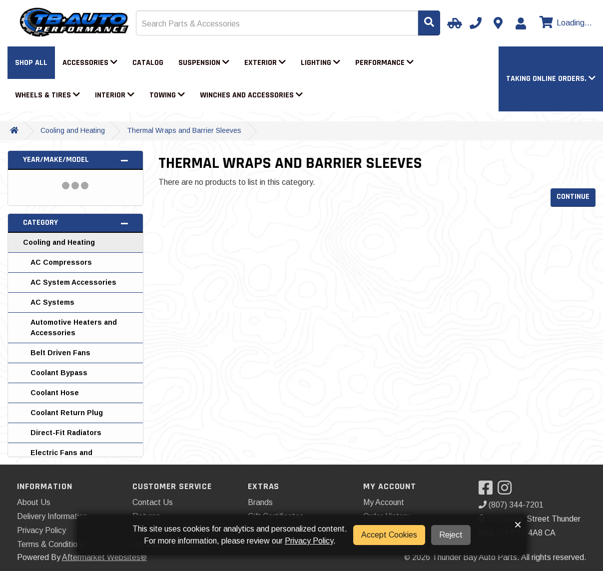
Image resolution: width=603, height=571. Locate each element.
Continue (573, 196)
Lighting (320, 62)
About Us (33, 502)
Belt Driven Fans (60, 353)
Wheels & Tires (47, 95)
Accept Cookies (389, 535)
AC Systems (52, 302)
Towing (167, 95)
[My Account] (521, 23)
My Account (383, 502)
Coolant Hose (54, 393)
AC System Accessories (73, 282)
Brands (260, 502)
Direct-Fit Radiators (65, 433)
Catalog (147, 62)
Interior (114, 95)
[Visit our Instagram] (507, 491)
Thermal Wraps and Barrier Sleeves (184, 130)
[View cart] (564, 23)
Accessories (89, 62)
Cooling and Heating (72, 130)
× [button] (518, 524)
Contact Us (152, 502)
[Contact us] (498, 23)
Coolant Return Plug (66, 413)
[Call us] (476, 23)
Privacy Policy (41, 530)
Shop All (31, 62)
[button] (551, 78)
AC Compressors (61, 262)
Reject (451, 535)
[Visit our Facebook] (488, 491)
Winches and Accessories (251, 95)
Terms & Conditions (51, 544)
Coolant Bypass (58, 373)
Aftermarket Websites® (104, 557)
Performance (384, 62)
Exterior (265, 62)
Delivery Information (52, 516)
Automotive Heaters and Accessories (73, 327)
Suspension (203, 62)
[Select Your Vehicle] (453, 23)
